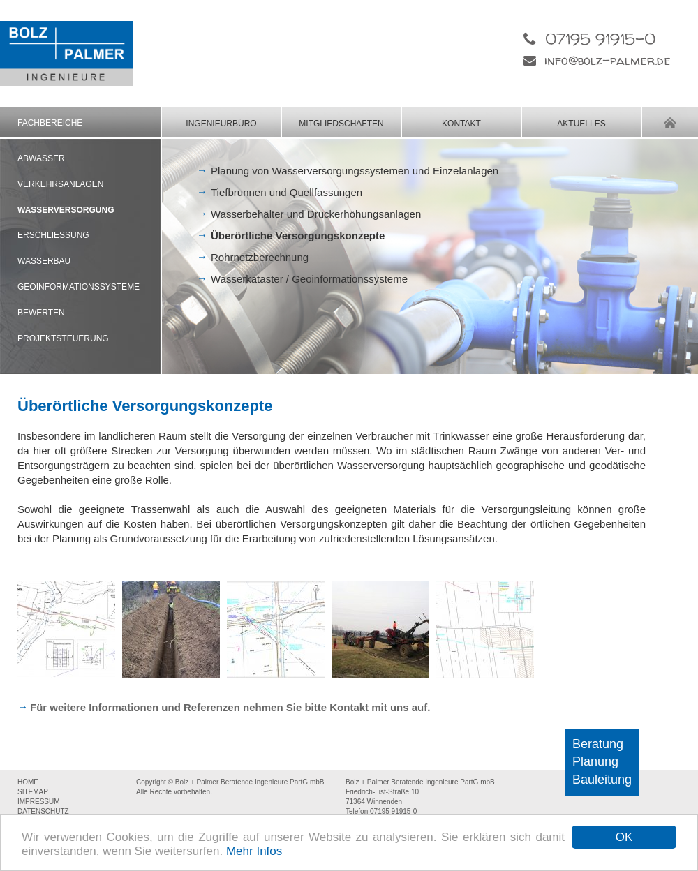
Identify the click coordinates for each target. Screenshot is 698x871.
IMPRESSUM (38, 801)
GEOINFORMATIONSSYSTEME (78, 287)
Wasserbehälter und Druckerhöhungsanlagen (316, 214)
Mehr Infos (254, 851)
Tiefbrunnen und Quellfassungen (286, 192)
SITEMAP (32, 792)
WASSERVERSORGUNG (65, 210)
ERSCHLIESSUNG (53, 235)
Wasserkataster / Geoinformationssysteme (309, 279)
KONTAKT (461, 123)
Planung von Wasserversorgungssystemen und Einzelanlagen (354, 171)
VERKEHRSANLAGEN (60, 184)
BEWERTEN (41, 313)
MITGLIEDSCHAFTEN (341, 123)
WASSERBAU (43, 261)
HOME (670, 122)
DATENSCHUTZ (43, 811)
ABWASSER (41, 158)
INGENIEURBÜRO (221, 123)
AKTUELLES (581, 123)
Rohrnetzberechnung (260, 257)
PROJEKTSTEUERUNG (63, 338)
